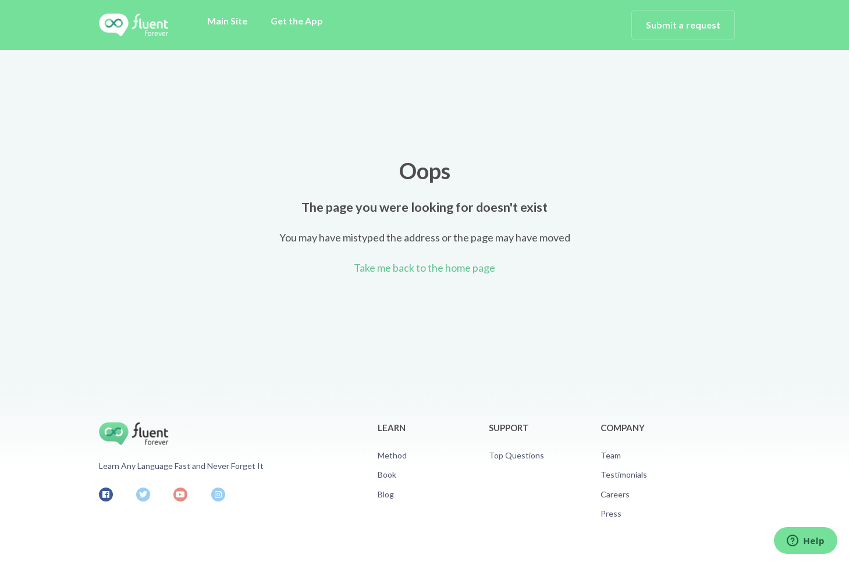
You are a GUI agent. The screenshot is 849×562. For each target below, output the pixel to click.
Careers (615, 494)
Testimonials (624, 474)
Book (387, 474)
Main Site (227, 20)
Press (611, 513)
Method (392, 455)
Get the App (297, 20)
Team (611, 455)
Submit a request (683, 24)
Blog (386, 494)
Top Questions (516, 455)
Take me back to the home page (424, 267)
